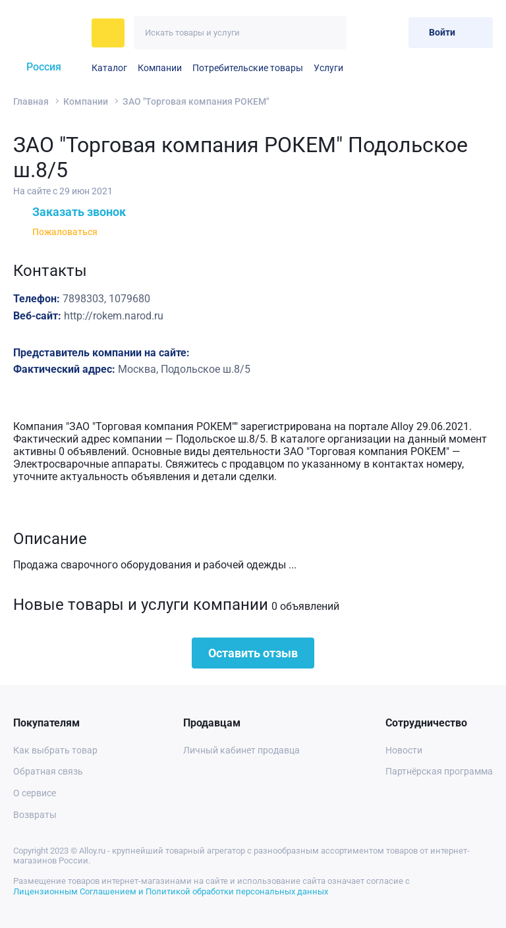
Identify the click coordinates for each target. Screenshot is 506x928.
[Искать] (330, 32)
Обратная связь (48, 771)
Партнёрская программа (439, 771)
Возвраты (35, 814)
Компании (160, 68)
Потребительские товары (247, 68)
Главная (31, 101)
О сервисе (34, 793)
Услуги (328, 68)
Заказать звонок (69, 212)
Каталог (109, 68)
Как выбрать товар (55, 750)
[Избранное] (366, 32)
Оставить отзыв (253, 653)
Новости (403, 750)
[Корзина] (393, 32)
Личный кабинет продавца (241, 750)
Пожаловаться (55, 232)
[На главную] (48, 33)
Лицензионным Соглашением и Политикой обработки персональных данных (170, 891)
